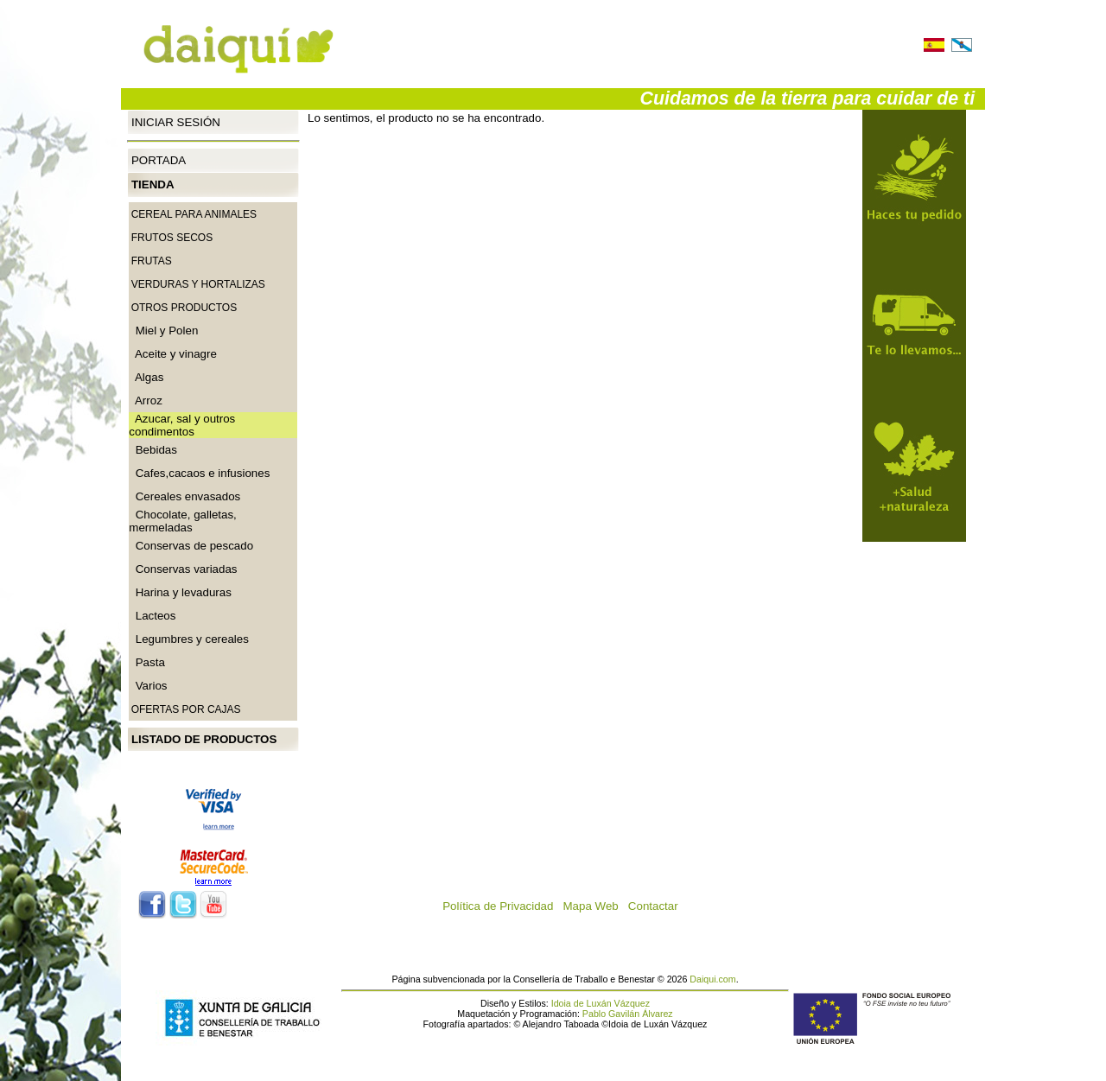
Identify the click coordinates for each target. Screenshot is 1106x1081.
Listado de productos (203, 739)
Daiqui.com (712, 979)
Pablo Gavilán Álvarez (627, 1013)
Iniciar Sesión (175, 121)
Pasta (147, 662)
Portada (158, 160)
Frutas (151, 261)
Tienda (153, 184)
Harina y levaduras (180, 592)
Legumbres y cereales (189, 639)
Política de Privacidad (502, 906)
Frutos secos (172, 238)
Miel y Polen (163, 330)
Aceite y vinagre (173, 353)
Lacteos (152, 615)
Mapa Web (595, 906)
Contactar (658, 906)
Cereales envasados (184, 496)
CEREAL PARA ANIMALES (194, 214)
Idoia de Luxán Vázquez (600, 1003)
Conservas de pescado (191, 545)
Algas (146, 377)
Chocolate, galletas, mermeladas (182, 521)
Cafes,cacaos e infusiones (199, 473)
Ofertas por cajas (186, 709)
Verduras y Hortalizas (198, 284)
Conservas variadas (183, 569)
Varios (148, 685)
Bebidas (153, 449)
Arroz (145, 400)
